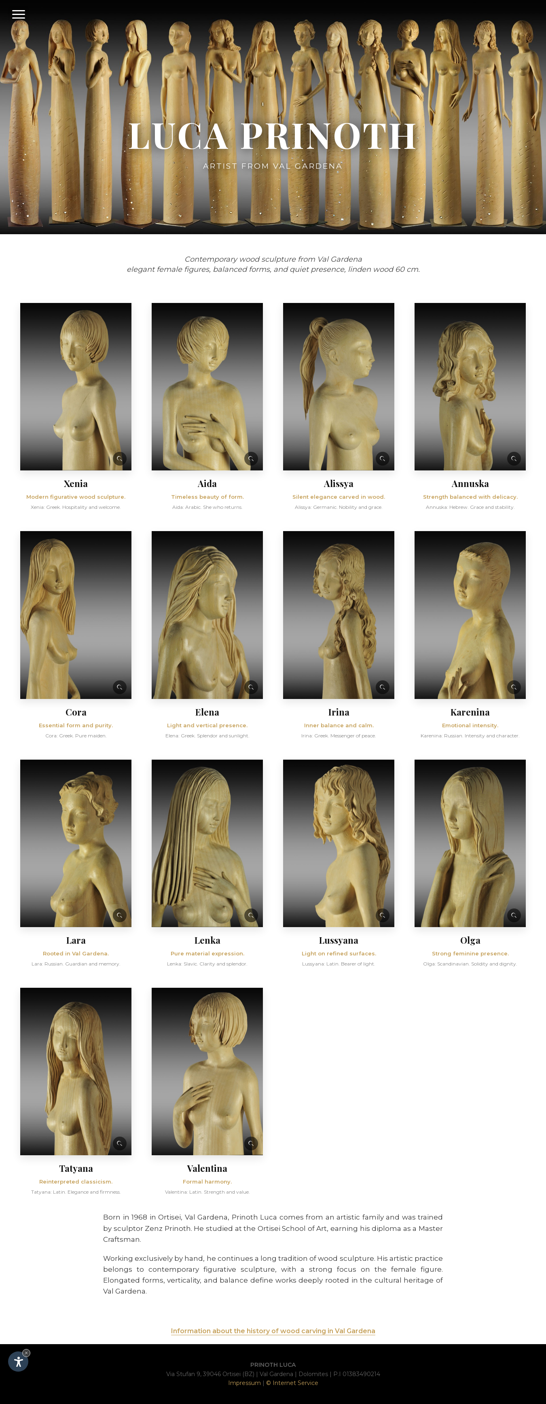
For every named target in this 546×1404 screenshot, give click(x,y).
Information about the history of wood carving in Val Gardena (273, 1331)
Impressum (244, 1383)
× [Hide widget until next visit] (26, 1353)
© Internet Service (292, 1383)
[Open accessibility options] (18, 1361)
